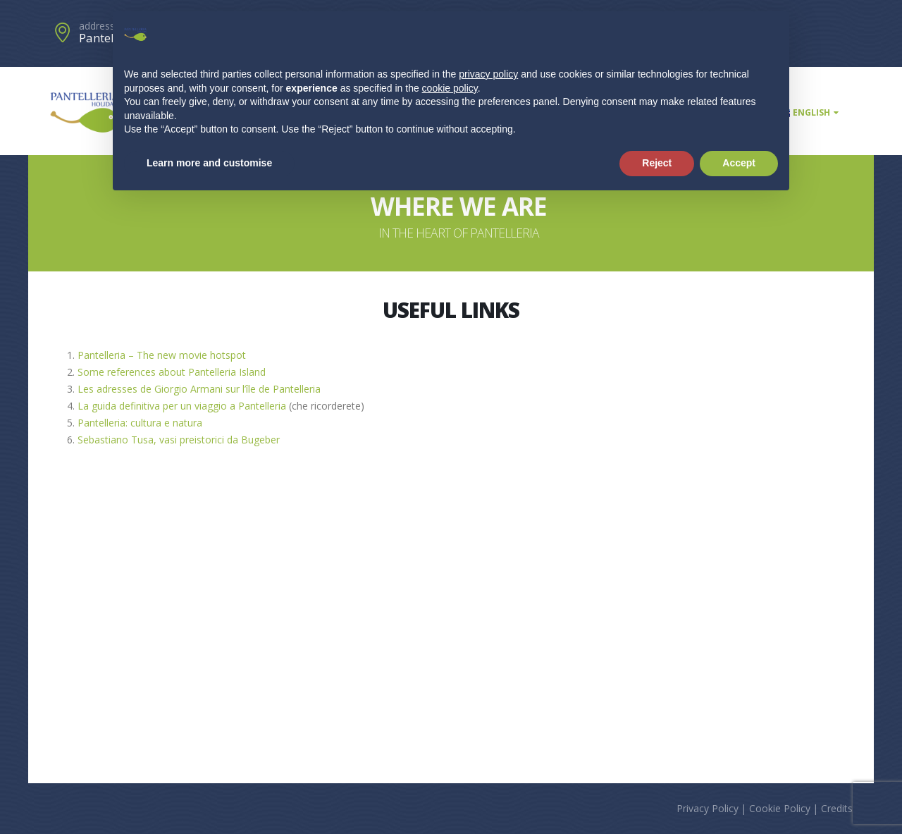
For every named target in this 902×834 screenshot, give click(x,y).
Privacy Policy (707, 808)
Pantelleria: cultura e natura (140, 422)
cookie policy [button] (450, 88)
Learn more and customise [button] (209, 162)
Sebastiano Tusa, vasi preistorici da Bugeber (179, 439)
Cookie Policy (779, 808)
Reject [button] (657, 162)
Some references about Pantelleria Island (172, 372)
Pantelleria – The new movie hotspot (162, 355)
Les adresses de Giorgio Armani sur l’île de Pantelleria (199, 388)
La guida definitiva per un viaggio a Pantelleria (182, 405)
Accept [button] (738, 162)
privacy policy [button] (488, 74)
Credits (837, 808)
